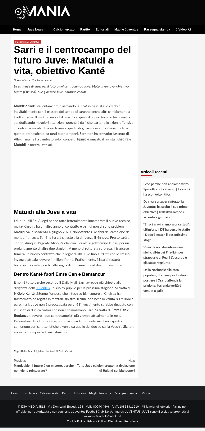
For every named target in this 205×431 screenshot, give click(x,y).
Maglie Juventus (126, 29)
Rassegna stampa (157, 29)
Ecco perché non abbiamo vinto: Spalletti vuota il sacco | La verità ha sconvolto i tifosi (167, 192)
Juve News (37, 29)
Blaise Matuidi (28, 355)
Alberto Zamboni (43, 83)
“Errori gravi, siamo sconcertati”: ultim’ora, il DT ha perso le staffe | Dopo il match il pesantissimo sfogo (167, 236)
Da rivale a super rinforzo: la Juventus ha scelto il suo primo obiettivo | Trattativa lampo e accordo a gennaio (166, 213)
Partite (85, 29)
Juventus (43, 291)
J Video (181, 29)
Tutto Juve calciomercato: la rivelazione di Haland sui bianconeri (104, 369)
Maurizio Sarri (46, 355)
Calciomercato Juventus (27, 45)
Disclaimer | (116, 425)
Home (17, 29)
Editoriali (102, 29)
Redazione (131, 425)
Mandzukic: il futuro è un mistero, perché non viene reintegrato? (44, 369)
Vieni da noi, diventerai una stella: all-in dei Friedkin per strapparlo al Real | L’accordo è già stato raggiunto (165, 258)
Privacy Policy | (97, 425)
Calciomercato (64, 29)
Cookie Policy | (77, 425)
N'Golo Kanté (64, 355)
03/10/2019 (23, 83)
